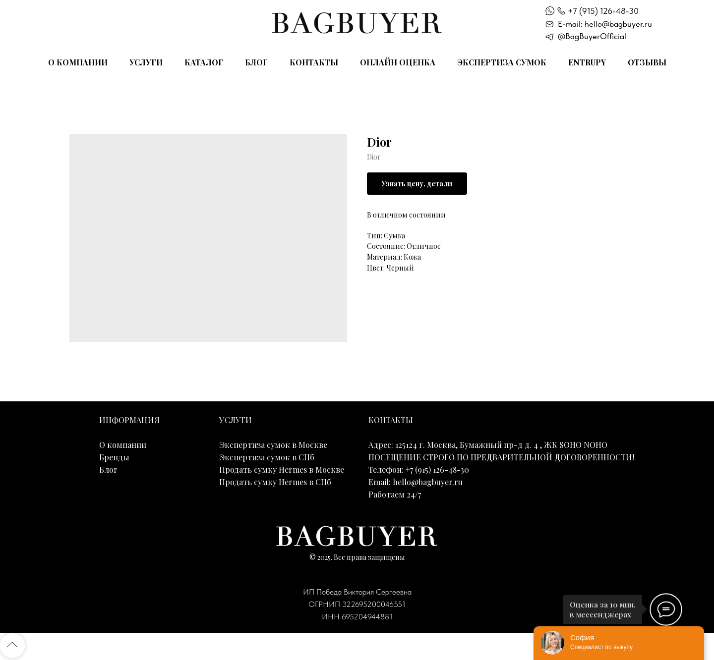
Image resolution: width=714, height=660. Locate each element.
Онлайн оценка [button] (397, 62)
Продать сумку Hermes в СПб (275, 482)
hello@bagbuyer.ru (428, 482)
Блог (256, 62)
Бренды (114, 457)
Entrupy (587, 62)
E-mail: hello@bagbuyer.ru (605, 24)
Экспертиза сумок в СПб (266, 457)
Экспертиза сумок (501, 62)
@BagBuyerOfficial (592, 36)
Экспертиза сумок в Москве (273, 445)
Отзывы (647, 62)
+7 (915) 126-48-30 (603, 11)
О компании (78, 62)
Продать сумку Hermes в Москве (281, 469)
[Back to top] (12, 645)
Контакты (314, 62)
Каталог (203, 62)
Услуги (146, 62)
